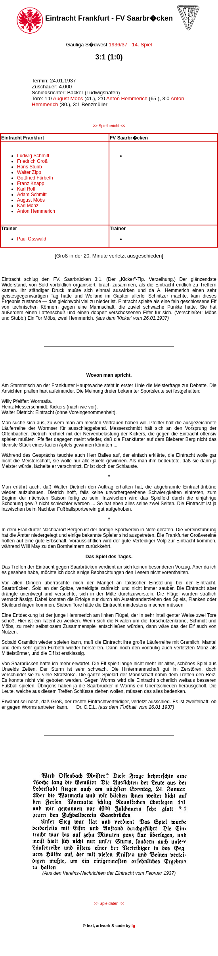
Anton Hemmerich (126, 98)
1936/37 (118, 45)
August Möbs (68, 98)
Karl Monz (27, 205)
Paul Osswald (31, 239)
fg (132, 926)
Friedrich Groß (32, 161)
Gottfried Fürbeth (35, 178)
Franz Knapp (30, 183)
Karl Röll (26, 189)
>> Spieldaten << (109, 903)
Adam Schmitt (32, 194)
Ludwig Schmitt (33, 155)
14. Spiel (142, 45)
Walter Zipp (29, 172)
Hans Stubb (29, 167)
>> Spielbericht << (109, 126)
